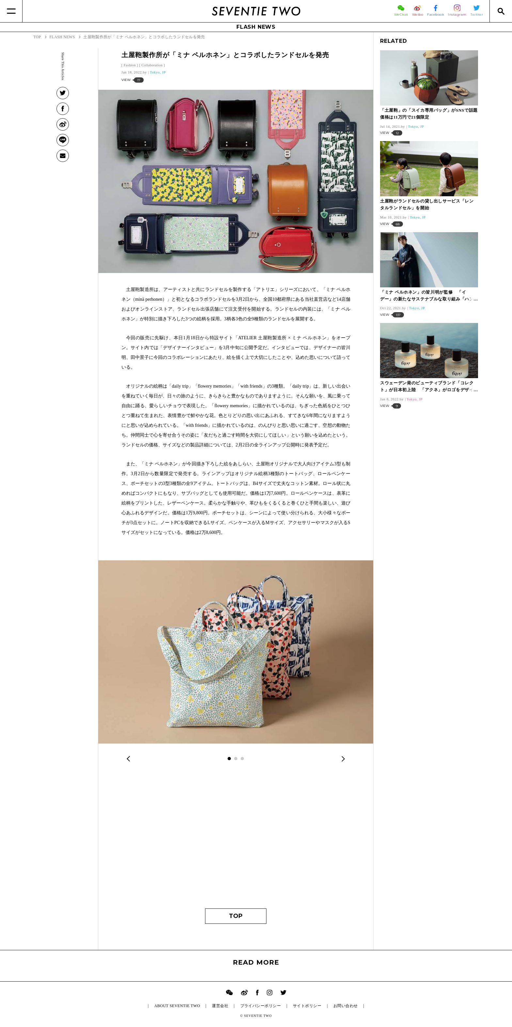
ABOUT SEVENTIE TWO (177, 1005)
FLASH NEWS (256, 27)
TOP (236, 916)
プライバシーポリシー (260, 1005)
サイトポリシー (307, 1005)
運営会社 (220, 1005)
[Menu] (11, 11)
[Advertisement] (235, 840)
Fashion (130, 65)
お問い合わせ (345, 1005)
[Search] (500, 11)
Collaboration (152, 65)
